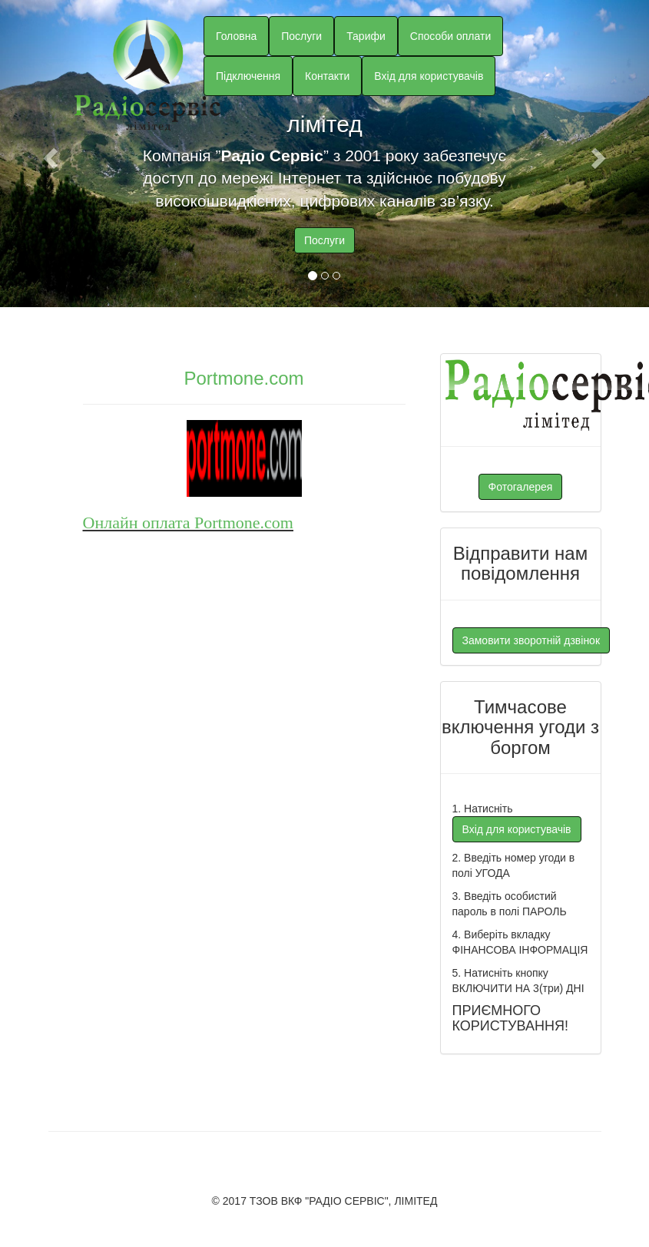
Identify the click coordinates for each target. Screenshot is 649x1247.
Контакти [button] (327, 76)
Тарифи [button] (366, 36)
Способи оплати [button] (450, 36)
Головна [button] (236, 36)
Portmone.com (243, 378)
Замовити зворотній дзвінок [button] (531, 640)
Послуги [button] (301, 36)
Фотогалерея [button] (520, 487)
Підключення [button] (248, 76)
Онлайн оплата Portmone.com (188, 522)
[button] (49, 153)
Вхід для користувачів (428, 76)
